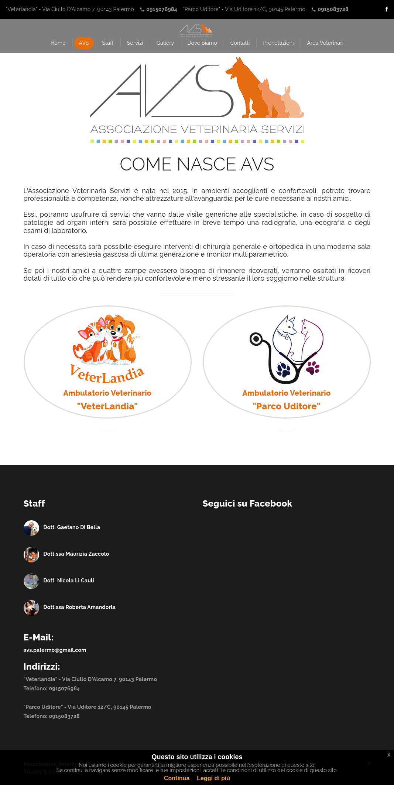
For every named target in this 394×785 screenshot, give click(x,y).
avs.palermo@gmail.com (55, 650)
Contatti (240, 42)
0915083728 (64, 716)
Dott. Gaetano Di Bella (72, 527)
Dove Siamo (202, 42)
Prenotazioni (278, 42)
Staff (108, 42)
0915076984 (64, 688)
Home (58, 42)
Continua (176, 778)
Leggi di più (213, 778)
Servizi (135, 42)
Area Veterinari (325, 42)
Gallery (165, 42)
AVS (84, 42)
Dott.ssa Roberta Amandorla (80, 607)
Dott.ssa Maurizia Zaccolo (76, 554)
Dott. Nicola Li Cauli (69, 580)
